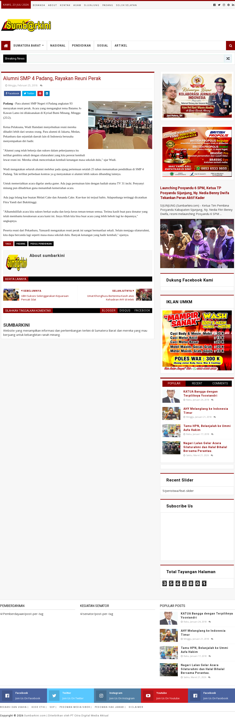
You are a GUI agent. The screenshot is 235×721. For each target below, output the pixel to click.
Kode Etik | (39, 707)
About (52, 5)
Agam (77, 5)
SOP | (53, 707)
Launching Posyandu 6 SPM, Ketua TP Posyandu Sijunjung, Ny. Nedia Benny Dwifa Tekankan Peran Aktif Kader (194, 193)
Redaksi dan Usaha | (14, 707)
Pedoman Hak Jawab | (110, 707)
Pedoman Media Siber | (76, 707)
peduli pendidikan (41, 243)
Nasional (58, 45)
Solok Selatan (126, 5)
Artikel (121, 45)
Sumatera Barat (27, 45)
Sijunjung (91, 5)
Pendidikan (81, 45)
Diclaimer (136, 707)
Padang (107, 5)
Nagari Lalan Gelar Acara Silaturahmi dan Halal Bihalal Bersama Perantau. (205, 447)
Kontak (65, 5)
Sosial (102, 45)
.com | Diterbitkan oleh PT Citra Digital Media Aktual (66, 715)
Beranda (39, 5)
